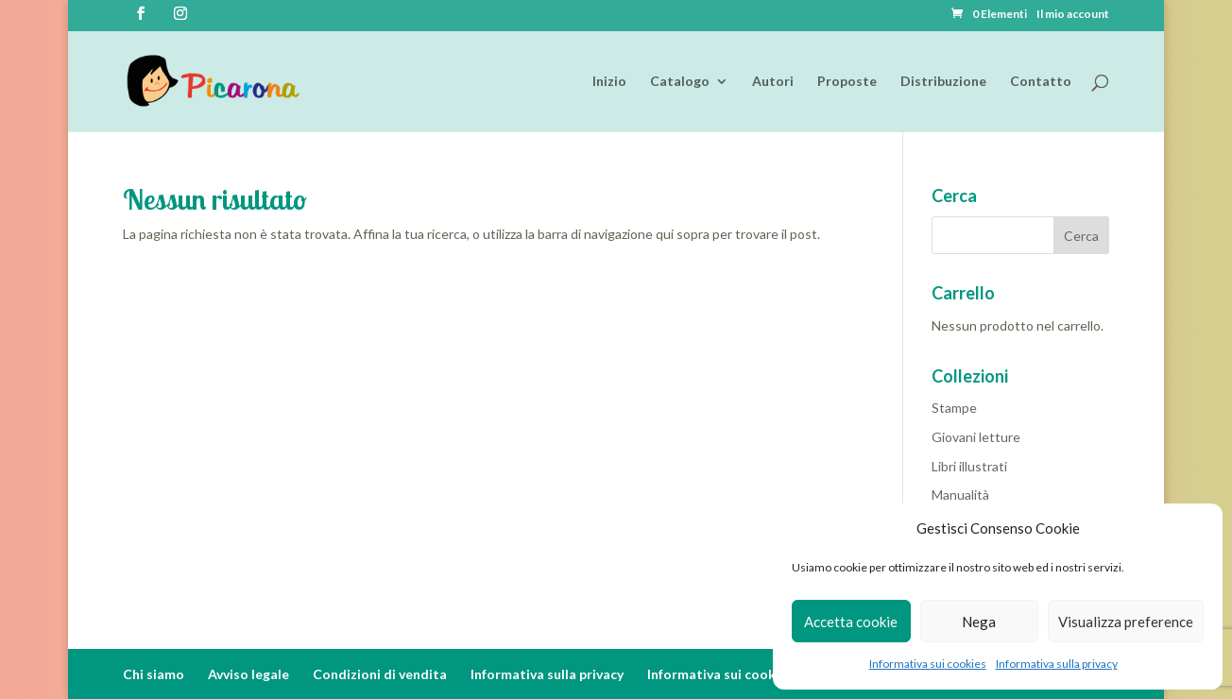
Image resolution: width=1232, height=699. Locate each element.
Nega (979, 621)
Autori (773, 82)
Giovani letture (976, 437)
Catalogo (680, 82)
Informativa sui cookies (927, 663)
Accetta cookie (851, 621)
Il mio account (1072, 15)
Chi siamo (153, 674)
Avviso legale (248, 674)
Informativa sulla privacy (1057, 663)
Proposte (847, 82)
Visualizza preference (1125, 621)
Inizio (609, 82)
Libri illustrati (969, 466)
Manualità (960, 494)
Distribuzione (943, 82)
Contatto (1040, 82)
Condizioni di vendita (380, 674)
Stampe (954, 408)
